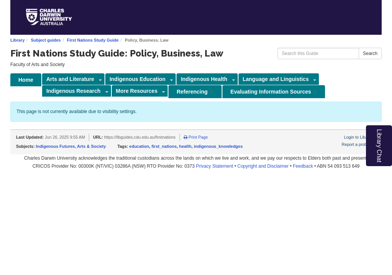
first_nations (164, 146)
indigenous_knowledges (218, 146)
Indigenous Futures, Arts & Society (71, 146)
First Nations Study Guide (93, 40)
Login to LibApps (359, 137)
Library (17, 40)
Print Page (196, 137)
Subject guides (45, 40)
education (139, 146)
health (185, 146)
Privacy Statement (214, 166)
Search (370, 53)
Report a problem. (358, 144)
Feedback (303, 166)
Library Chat (379, 145)
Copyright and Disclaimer (263, 166)
